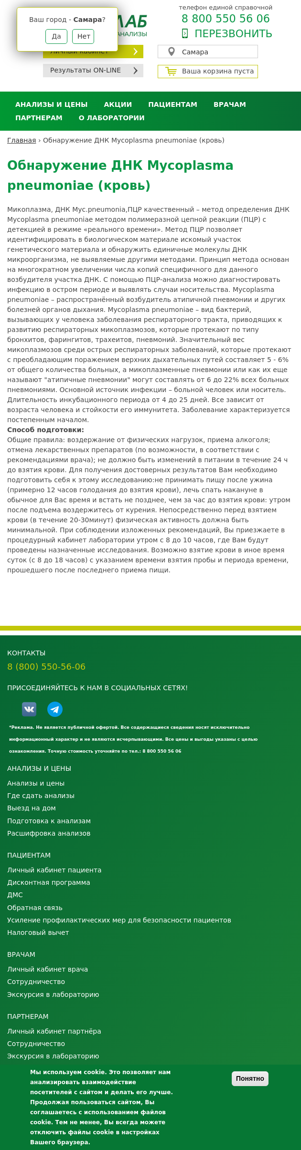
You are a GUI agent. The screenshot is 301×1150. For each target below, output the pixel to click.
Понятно (250, 1078)
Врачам (230, 104)
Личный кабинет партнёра (54, 1031)
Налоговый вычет (38, 932)
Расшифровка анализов (48, 833)
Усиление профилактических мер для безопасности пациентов (119, 920)
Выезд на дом (31, 808)
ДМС (15, 895)
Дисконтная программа (48, 882)
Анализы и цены (51, 104)
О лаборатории (112, 118)
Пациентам (172, 104)
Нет (83, 36)
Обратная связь (35, 908)
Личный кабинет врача (47, 969)
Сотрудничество (36, 981)
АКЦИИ (118, 104)
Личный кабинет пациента (54, 870)
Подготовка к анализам (49, 821)
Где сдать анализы (41, 795)
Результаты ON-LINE (85, 70)
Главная (21, 140)
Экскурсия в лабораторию (53, 994)
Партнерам (39, 118)
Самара (195, 52)
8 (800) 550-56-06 (46, 667)
